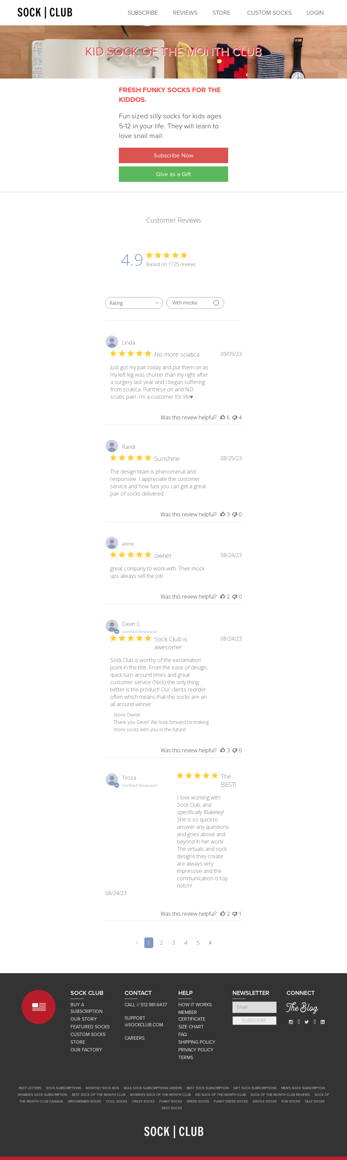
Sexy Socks (172, 1108)
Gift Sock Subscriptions (255, 1088)
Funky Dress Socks (231, 1102)
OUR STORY (83, 1019)
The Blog (302, 1009)
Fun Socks (291, 1102)
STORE (221, 12)
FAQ (182, 1034)
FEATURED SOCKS (90, 1027)
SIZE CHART (191, 1027)
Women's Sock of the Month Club (160, 1095)
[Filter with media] (195, 303)
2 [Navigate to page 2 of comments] (161, 942)
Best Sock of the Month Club (98, 1095)
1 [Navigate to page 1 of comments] (148, 942)
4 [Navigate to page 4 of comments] (185, 942)
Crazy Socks (143, 1102)
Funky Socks (170, 1102)
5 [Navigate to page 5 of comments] (198, 942)
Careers (135, 1038)
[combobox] (134, 303)
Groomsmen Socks (84, 1102)
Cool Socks (116, 1102)
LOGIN (315, 12)
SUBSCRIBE (143, 12)
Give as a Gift (173, 174)
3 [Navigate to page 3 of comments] (173, 942)
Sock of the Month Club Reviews (280, 1095)
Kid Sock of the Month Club (220, 1095)
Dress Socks (198, 1102)
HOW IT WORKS (195, 1005)
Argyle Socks (264, 1102)
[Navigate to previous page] (137, 942)
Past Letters (30, 1088)
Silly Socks (315, 1102)
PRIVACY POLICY (195, 1050)
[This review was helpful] (222, 417)
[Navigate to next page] (210, 942)
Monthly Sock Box (102, 1088)
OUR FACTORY (86, 1050)
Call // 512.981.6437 (146, 1005)
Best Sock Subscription (208, 1088)
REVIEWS (185, 12)
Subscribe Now (173, 155)
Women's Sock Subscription (42, 1095)
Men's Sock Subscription (303, 1088)
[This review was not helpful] (234, 417)
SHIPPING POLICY (196, 1042)
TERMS (185, 1057)
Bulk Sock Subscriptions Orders (153, 1088)
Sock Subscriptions (63, 1088)
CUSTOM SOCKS (269, 12)
